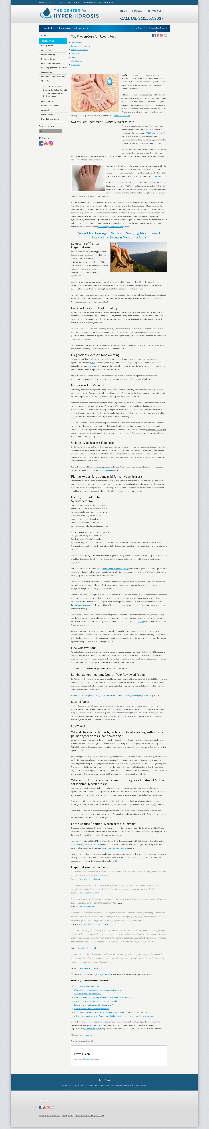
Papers (74, 57)
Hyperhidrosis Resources (52, 119)
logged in (88, 1059)
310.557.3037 (50, 2)
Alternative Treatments (51, 63)
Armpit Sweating (48, 54)
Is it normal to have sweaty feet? (87, 986)
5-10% (92, 362)
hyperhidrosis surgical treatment (114, 848)
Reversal (45, 110)
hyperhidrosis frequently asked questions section (107, 1012)
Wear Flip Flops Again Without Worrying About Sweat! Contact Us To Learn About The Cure (119, 235)
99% (140, 282)
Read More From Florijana (90, 879)
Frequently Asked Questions (53, 76)
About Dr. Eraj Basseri (54, 87)
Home (123, 11)
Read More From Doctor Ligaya (96, 924)
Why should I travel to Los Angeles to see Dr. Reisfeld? (96, 1001)
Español (137, 11)
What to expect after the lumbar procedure (91, 1008)
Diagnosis (75, 53)
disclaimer (89, 1035)
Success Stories (48, 72)
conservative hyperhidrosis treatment (86, 844)
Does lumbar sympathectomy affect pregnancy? (93, 1005)
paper (127, 713)
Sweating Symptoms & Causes (54, 68)
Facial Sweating (48, 114)
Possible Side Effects (50, 106)
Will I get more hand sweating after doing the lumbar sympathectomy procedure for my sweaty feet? (114, 1016)
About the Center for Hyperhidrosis (54, 94)
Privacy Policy (67, 1115)
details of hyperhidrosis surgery (111, 226)
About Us (45, 81)
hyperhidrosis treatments (103, 470)
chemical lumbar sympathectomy (115, 568)
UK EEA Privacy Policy (83, 1115)
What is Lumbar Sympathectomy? (87, 994)
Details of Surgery (49, 59)
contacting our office (93, 1029)
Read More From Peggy (88, 968)
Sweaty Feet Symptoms (80, 46)
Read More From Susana (89, 893)
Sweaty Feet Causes (79, 49)
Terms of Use (98, 1115)
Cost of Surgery (47, 101)
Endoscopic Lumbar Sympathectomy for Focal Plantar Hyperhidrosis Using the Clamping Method (109, 695)
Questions (75, 64)
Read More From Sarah (87, 948)
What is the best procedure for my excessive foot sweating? (98, 990)
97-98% (127, 186)
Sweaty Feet (46, 50)
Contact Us (154, 11)
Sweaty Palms (47, 46)
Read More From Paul (85, 906)
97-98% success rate (122, 115)
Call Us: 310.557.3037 (142, 18)
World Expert (76, 61)
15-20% (158, 176)
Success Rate (76, 42)
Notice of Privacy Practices (49, 1115)
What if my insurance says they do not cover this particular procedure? (102, 997)
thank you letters (103, 974)
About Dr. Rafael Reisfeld (56, 90)
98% (116, 861)
